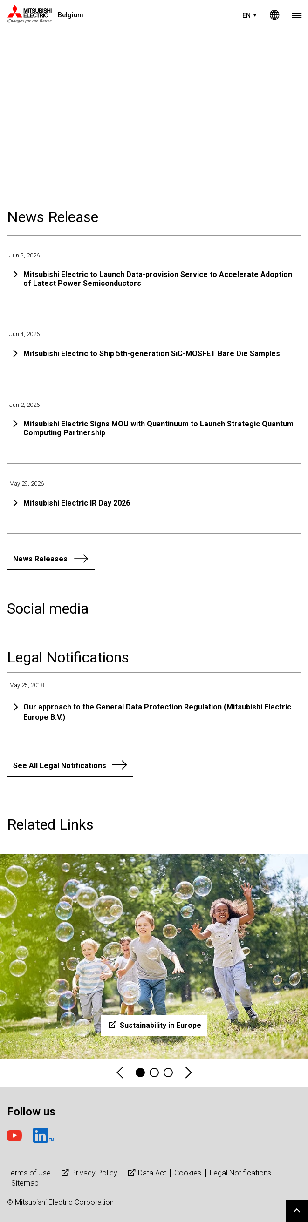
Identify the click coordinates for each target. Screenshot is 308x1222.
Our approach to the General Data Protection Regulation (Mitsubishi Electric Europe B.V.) (157, 712)
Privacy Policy (88, 1172)
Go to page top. (297, 1211)
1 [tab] (140, 1072)
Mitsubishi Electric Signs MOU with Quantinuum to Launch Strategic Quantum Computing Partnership (158, 428)
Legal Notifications (240, 1172)
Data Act (146, 1172)
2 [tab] (154, 1072)
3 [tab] (168, 1072)
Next (187, 1072)
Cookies (187, 1172)
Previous (120, 1072)
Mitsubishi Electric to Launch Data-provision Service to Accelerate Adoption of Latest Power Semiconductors (157, 279)
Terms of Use (29, 1172)
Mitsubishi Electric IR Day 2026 (76, 503)
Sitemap (25, 1183)
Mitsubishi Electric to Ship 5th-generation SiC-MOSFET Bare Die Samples (151, 353)
